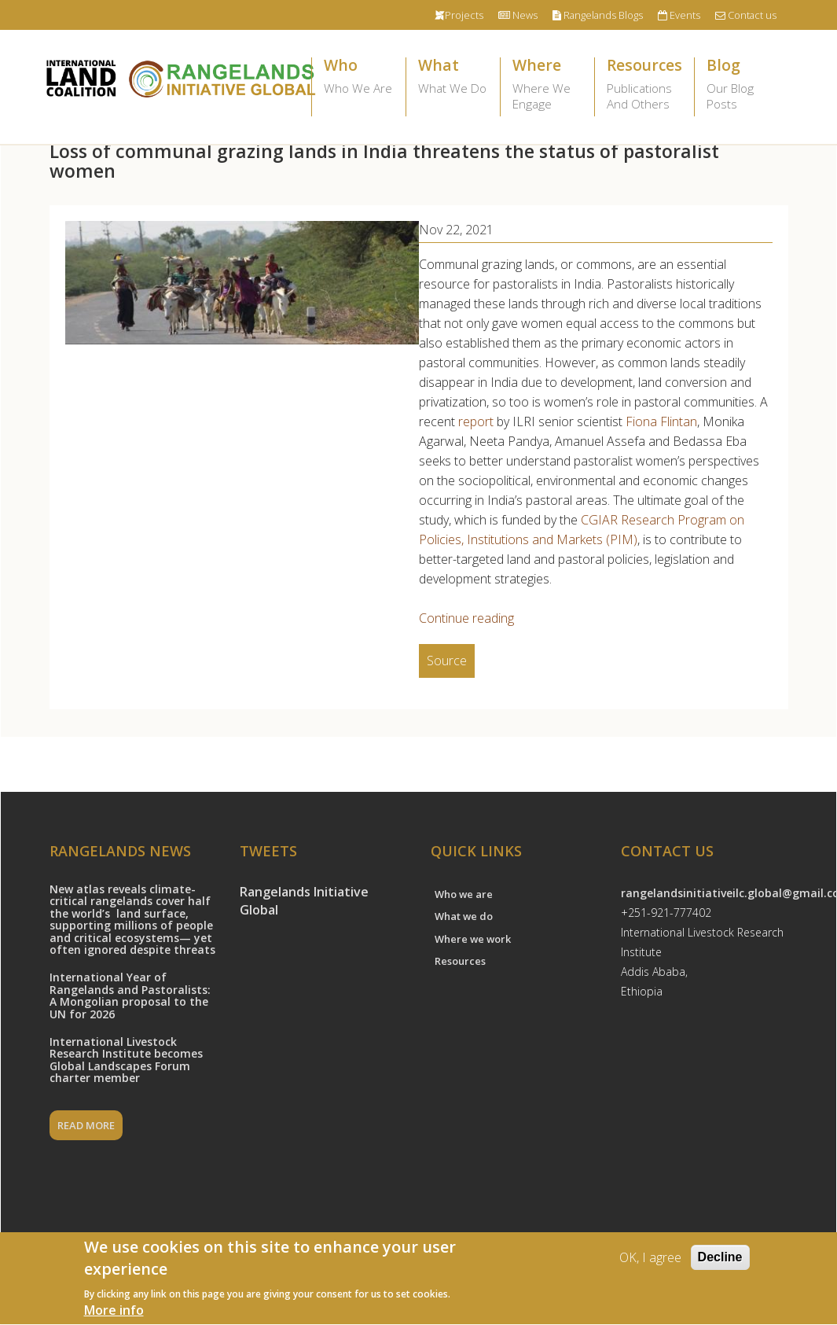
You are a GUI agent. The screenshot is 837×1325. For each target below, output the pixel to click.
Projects (459, 15)
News (518, 15)
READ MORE (86, 1125)
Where (547, 84)
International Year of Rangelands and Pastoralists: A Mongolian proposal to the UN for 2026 (130, 995)
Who (359, 77)
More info (114, 1313)
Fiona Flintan (661, 421)
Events (679, 15)
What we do (464, 916)
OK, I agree (650, 1259)
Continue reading (466, 618)
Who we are (464, 894)
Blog (741, 84)
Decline (720, 1259)
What (453, 77)
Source (447, 660)
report (476, 421)
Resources (644, 84)
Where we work (473, 939)
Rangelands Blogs (597, 15)
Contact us (745, 15)
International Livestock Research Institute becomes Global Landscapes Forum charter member (126, 1059)
